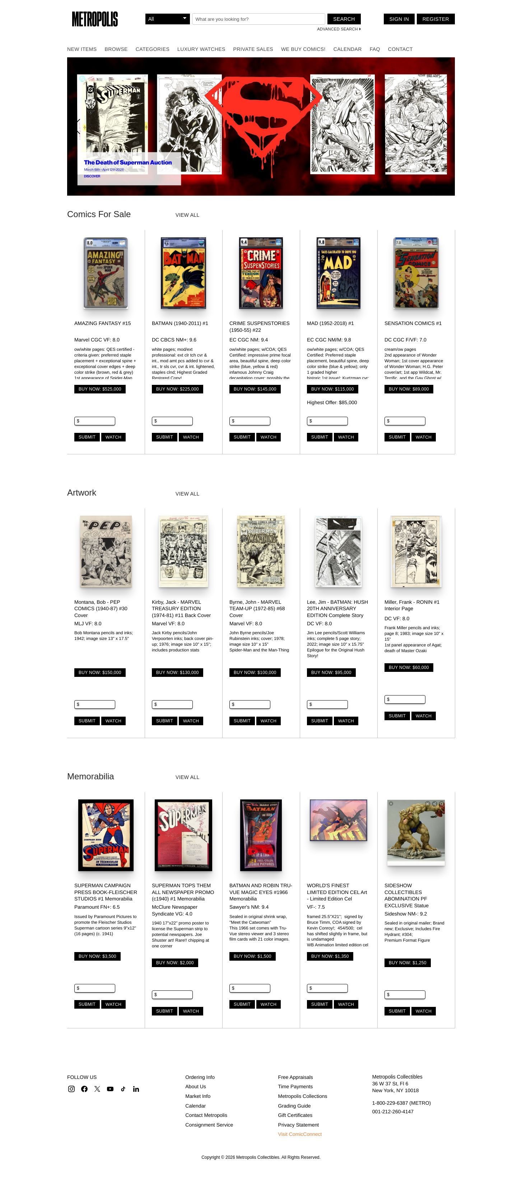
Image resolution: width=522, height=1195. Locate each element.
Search (344, 19)
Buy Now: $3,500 (97, 956)
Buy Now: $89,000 (409, 389)
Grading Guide (294, 1106)
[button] (71, 1089)
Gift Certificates (295, 1115)
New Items (82, 49)
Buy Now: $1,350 (330, 956)
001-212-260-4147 (393, 1111)
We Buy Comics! (303, 49)
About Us (195, 1086)
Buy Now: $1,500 (252, 956)
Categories (152, 49)
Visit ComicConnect (300, 1134)
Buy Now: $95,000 (331, 672)
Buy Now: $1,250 (408, 962)
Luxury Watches (201, 49)
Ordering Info (200, 1077)
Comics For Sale (99, 214)
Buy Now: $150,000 (100, 672)
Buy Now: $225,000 (177, 389)
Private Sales (253, 49)
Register (436, 19)
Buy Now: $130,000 (177, 672)
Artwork (81, 492)
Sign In (399, 19)
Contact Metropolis (206, 1115)
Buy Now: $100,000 (255, 672)
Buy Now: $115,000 (332, 389)
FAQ (375, 49)
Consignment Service (209, 1125)
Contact (400, 49)
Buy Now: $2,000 (175, 962)
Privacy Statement (298, 1125)
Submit (87, 437)
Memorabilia (90, 776)
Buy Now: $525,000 (100, 389)
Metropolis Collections (302, 1096)
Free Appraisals (295, 1077)
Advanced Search (337, 29)
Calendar (348, 49)
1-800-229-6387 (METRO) (401, 1103)
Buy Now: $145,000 (255, 389)
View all (188, 215)
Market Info (197, 1096)
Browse (115, 49)
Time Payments (295, 1086)
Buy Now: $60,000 (409, 667)
